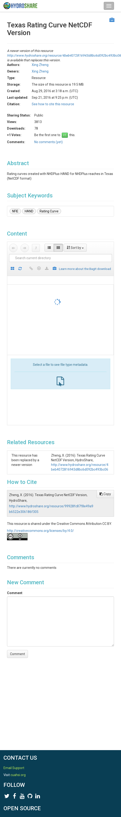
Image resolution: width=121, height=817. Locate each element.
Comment (14, 593)
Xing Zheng (40, 65)
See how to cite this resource (53, 104)
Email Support (13, 768)
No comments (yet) (48, 142)
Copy (105, 494)
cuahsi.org (18, 775)
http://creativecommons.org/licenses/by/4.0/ (40, 531)
